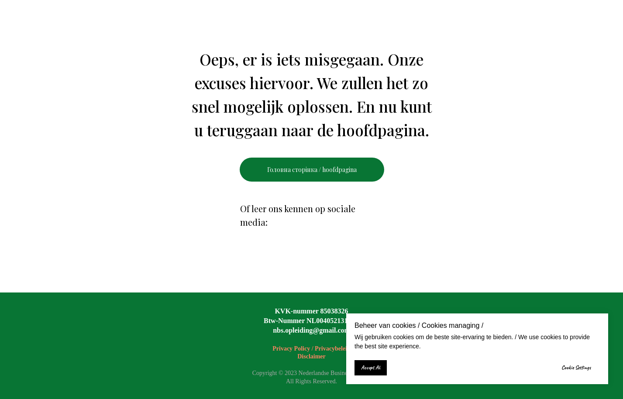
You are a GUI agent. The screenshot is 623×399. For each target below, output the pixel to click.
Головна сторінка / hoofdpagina (312, 169)
